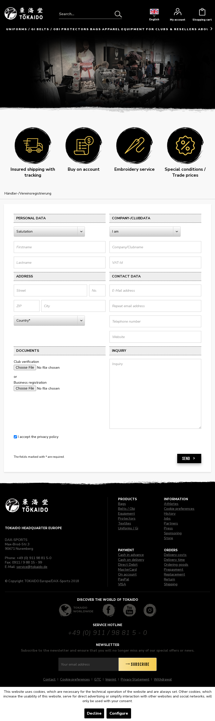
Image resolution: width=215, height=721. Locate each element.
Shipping (170, 584)
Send (189, 458)
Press (168, 528)
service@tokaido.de (31, 566)
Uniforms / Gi (128, 528)
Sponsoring (173, 533)
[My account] (177, 16)
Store (168, 538)
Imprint (111, 679)
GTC (97, 679)
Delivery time (174, 559)
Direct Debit (128, 564)
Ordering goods (176, 564)
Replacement (174, 574)
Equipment (126, 513)
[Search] (118, 14)
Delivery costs (175, 554)
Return (169, 579)
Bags (122, 503)
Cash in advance (131, 554)
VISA (122, 584)
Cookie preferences (179, 508)
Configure (118, 713)
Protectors (126, 518)
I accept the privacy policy (38, 436)
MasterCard (127, 569)
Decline (94, 713)
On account (127, 574)
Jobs (167, 518)
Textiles (124, 523)
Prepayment (173, 569)
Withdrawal (163, 679)
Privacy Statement (135, 679)
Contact (49, 679)
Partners (171, 523)
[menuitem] (90, 10)
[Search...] (90, 14)
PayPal (123, 579)
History (169, 513)
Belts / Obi (126, 508)
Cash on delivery (131, 559)
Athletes (171, 503)
